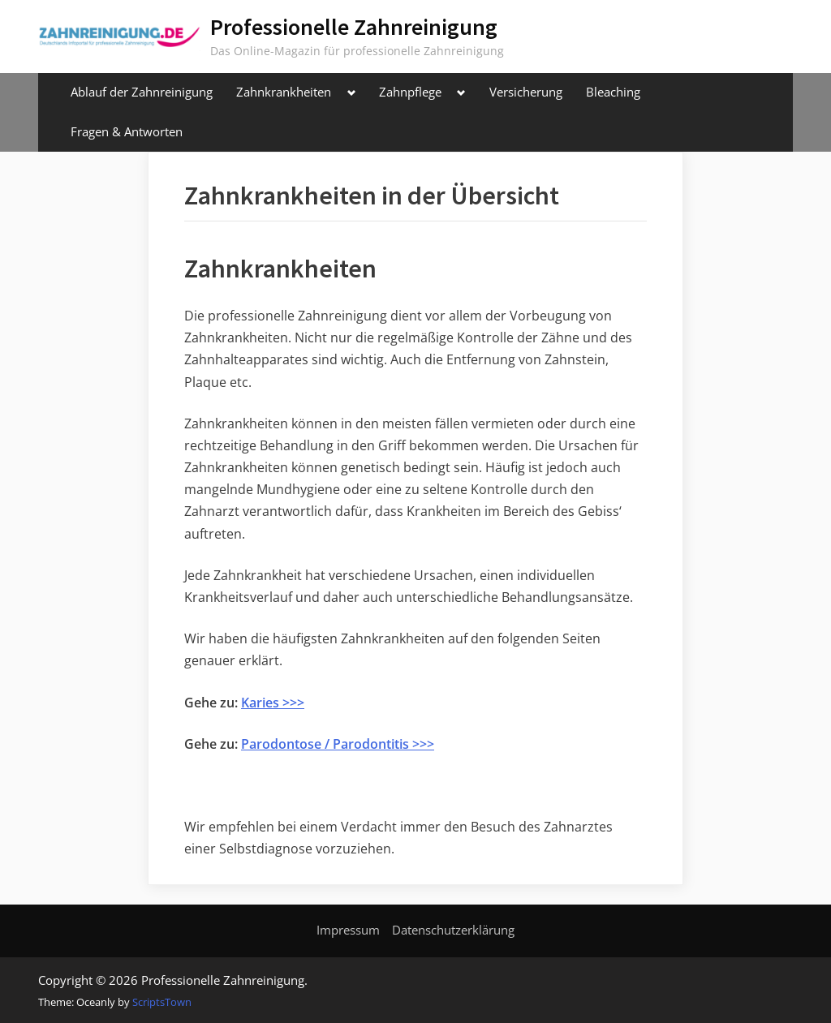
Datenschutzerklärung (453, 930)
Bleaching (613, 92)
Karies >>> (272, 702)
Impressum (348, 930)
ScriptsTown (162, 1002)
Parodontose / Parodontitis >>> (337, 744)
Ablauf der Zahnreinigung (142, 92)
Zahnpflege (410, 92)
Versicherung (525, 92)
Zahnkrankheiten (283, 92)
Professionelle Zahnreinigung (353, 26)
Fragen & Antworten (127, 131)
